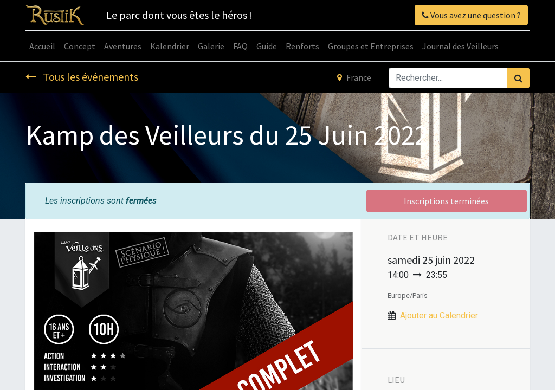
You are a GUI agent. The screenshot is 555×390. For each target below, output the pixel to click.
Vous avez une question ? (470, 15)
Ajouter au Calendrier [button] (439, 315)
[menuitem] (42, 46)
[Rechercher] (518, 78)
